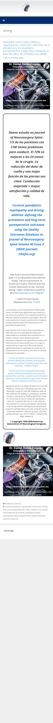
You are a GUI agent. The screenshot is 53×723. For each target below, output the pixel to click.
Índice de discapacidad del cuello (16, 510)
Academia (9, 503)
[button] (3, 20)
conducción (36, 506)
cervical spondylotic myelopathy (18, 506)
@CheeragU (18, 292)
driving (44, 506)
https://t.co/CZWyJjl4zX (34, 292)
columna (17, 503)
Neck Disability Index (23, 516)
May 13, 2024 (34, 302)
